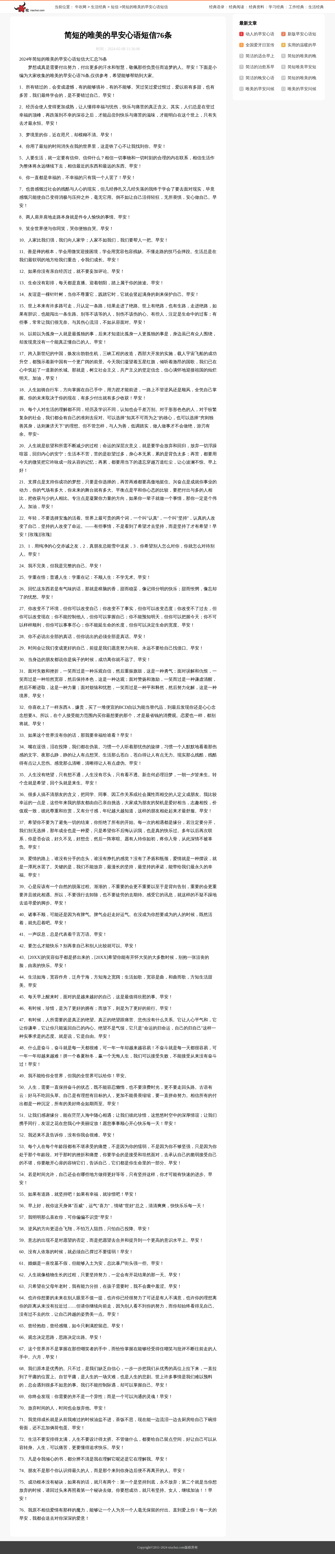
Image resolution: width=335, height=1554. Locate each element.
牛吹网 (80, 7)
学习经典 (276, 7)
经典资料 (256, 7)
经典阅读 (236, 7)
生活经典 (98, 7)
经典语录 (216, 7)
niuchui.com (176, 1547)
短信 (115, 7)
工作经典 (296, 7)
